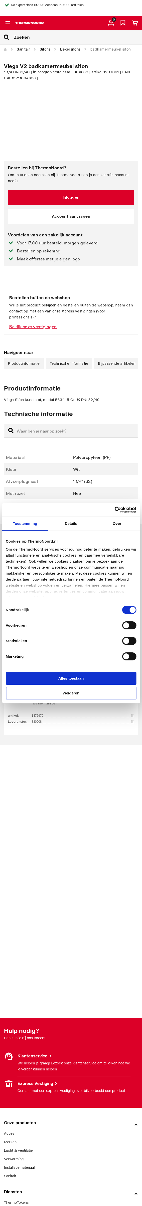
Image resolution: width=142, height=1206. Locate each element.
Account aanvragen (71, 216)
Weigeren (71, 693)
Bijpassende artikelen (117, 363)
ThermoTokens (16, 1202)
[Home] (5, 50)
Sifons (45, 49)
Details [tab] (71, 523)
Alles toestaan (71, 678)
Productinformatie (24, 363)
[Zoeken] (78, 37)
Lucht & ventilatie (18, 1150)
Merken (10, 1142)
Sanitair (23, 49)
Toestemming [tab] (25, 523)
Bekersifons (70, 49)
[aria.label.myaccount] (111, 23)
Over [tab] (117, 523)
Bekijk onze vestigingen (33, 326)
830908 (83, 721)
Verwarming (13, 1159)
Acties (9, 1133)
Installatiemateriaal (19, 1167)
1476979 (83, 715)
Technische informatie (69, 363)
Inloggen (71, 197)
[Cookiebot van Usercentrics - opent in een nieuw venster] (114, 510)
